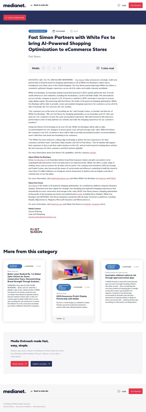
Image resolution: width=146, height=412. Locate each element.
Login (121, 5)
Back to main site (39, 5)
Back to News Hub (14, 17)
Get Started (136, 5)
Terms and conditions (23, 406)
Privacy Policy (8, 406)
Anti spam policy (39, 406)
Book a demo (20, 363)
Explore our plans (41, 363)
